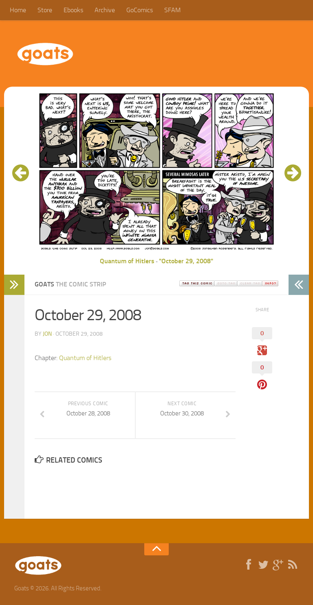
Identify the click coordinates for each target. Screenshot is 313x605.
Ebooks (73, 10)
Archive (105, 10)
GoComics (139, 10)
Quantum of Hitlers (127, 261)
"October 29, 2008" (186, 261)
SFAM (172, 10)
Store (44, 10)
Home (18, 10)
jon (47, 333)
